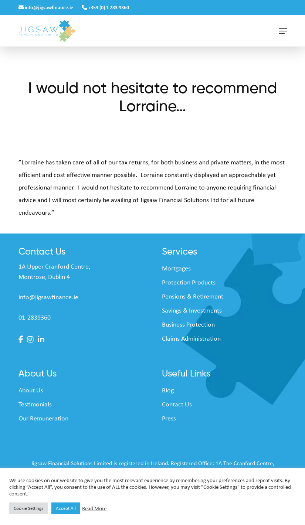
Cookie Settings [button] (28, 508)
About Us (30, 390)
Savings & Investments (192, 310)
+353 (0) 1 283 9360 (105, 7)
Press (169, 418)
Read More (94, 508)
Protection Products (189, 282)
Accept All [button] (66, 508)
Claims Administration (191, 338)
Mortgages (176, 268)
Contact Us (177, 404)
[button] (283, 31)
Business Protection (188, 324)
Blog (168, 390)
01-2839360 (34, 317)
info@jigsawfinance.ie (46, 7)
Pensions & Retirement (192, 296)
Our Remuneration (43, 418)
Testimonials (35, 404)
